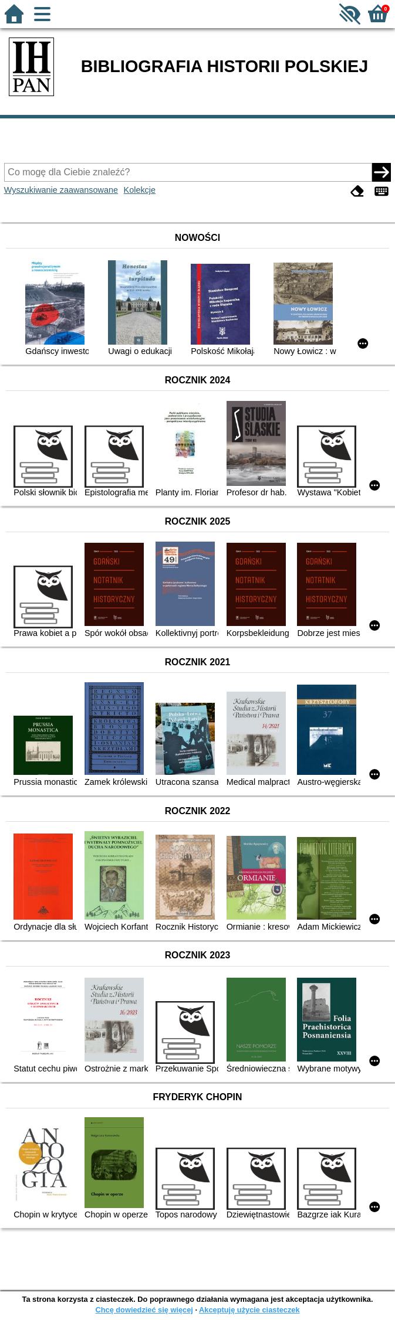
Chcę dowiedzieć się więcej (144, 1309)
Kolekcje (140, 190)
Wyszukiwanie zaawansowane (61, 190)
